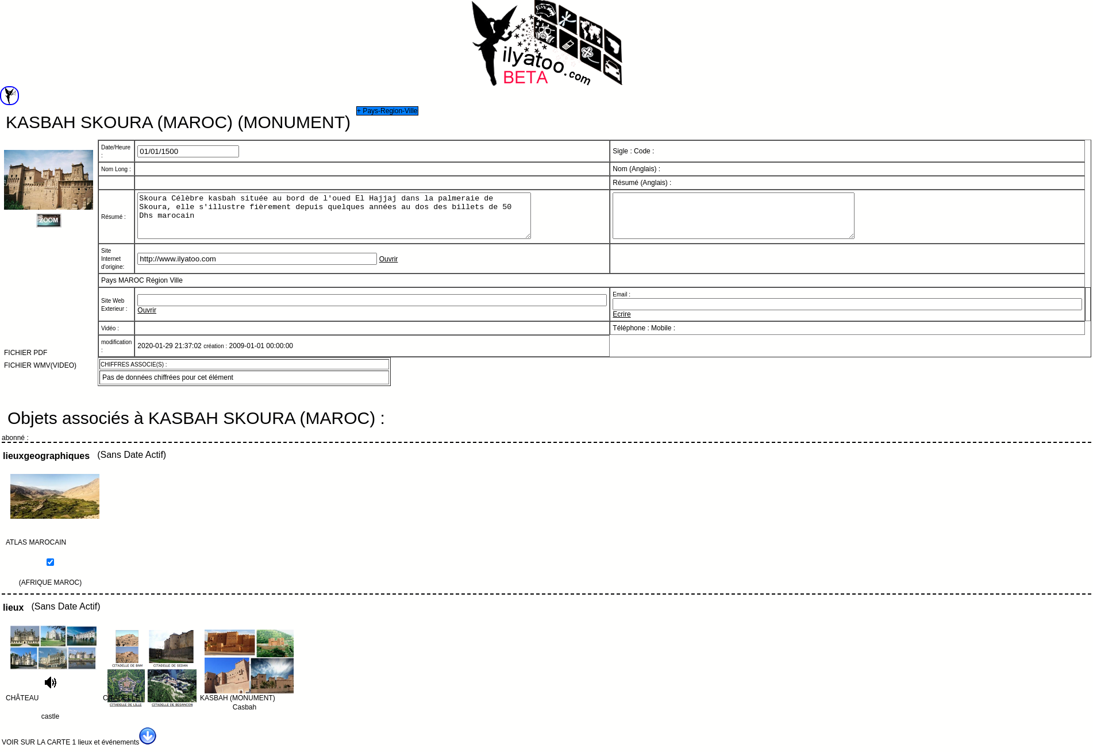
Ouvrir (388, 268)
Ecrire (621, 323)
